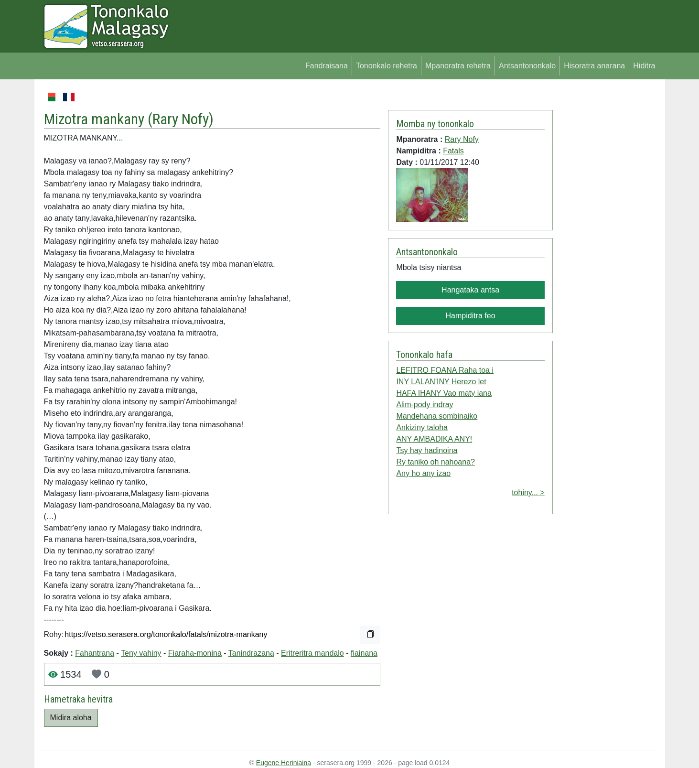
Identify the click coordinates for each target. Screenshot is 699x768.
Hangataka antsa (470, 290)
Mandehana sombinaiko (436, 416)
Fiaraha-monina (195, 653)
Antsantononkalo (527, 66)
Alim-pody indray (424, 404)
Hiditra (644, 66)
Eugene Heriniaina (283, 763)
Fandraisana (326, 66)
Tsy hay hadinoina (426, 450)
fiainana (364, 653)
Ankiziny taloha (422, 427)
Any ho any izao (423, 473)
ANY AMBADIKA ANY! (434, 439)
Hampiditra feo (470, 316)
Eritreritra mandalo (312, 653)
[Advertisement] (606, 234)
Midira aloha (71, 718)
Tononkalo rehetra (386, 66)
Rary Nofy (180, 119)
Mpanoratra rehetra (458, 66)
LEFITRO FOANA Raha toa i (445, 370)
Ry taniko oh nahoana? (435, 462)
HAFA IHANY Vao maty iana (444, 393)
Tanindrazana (251, 653)
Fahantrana (94, 653)
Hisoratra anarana (594, 66)
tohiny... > (528, 492)
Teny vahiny (141, 653)
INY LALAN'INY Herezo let (441, 382)
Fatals (453, 151)
